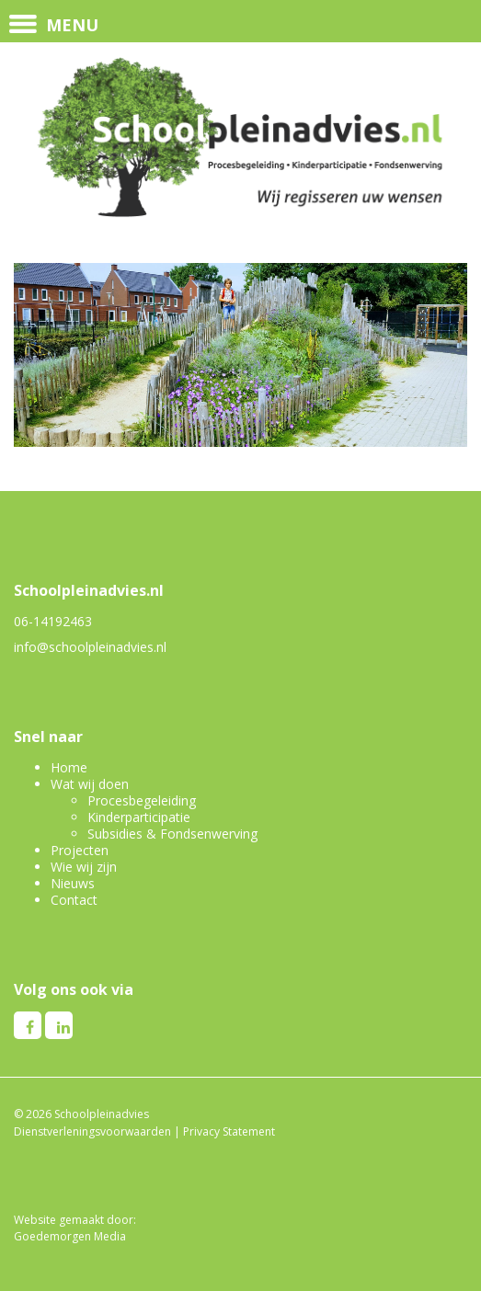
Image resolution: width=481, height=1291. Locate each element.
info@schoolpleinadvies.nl (90, 647)
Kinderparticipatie (138, 817)
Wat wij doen (90, 784)
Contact (74, 899)
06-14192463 (53, 621)
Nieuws (73, 883)
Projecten (80, 850)
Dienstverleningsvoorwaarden (92, 1131)
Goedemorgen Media (70, 1236)
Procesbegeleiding (141, 800)
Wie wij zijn (84, 866)
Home (69, 767)
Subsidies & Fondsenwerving (172, 833)
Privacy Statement (229, 1131)
